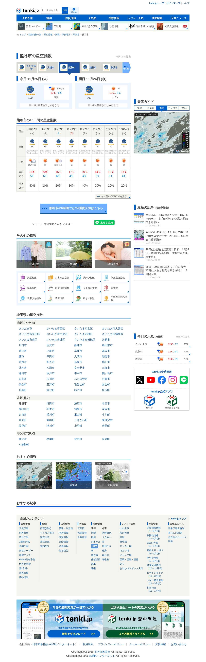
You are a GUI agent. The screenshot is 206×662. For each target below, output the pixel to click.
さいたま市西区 (56, 328)
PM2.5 (184, 108)
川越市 (106, 339)
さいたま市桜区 (83, 334)
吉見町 (23, 420)
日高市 (23, 378)
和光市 (50, 362)
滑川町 (50, 414)
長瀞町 (106, 439)
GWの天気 (156, 545)
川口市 (23, 345)
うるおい (106, 537)
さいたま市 (25, 328)
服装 (93, 537)
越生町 (106, 384)
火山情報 (63, 541)
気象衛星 (82, 532)
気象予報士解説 (176, 528)
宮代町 (50, 390)
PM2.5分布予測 (27, 559)
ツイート (37, 224)
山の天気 (124, 528)
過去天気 (45, 541)
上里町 (78, 425)
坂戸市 (50, 373)
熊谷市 (23, 403)
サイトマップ (173, 3)
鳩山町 (50, 420)
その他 (126, 68)
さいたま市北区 (83, 328)
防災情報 (70, 18)
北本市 (23, 367)
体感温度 (95, 559)
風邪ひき (106, 546)
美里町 (23, 425)
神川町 (50, 425)
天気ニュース (179, 18)
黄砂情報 (23, 577)
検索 (65, 10)
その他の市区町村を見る (114, 196)
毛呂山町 (79, 384)
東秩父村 (107, 420)
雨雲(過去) (45, 528)
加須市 (78, 403)
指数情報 (114, 18)
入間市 (78, 356)
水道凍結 (106, 532)
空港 (122, 537)
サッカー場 (125, 546)
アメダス (172, 108)
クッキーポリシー (140, 644)
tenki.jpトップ (156, 3)
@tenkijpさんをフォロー (58, 224)
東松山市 (24, 409)
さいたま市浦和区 (112, 334)
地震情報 (63, 532)
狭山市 (23, 350)
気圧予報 (23, 537)
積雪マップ (25, 555)
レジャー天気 (135, 18)
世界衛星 (82, 537)
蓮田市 (23, 373)
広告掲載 (160, 644)
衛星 (139, 108)
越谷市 (106, 350)
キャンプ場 (125, 555)
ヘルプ (186, 3)
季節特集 (157, 18)
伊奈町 (23, 384)
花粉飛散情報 (156, 530)
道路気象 (23, 573)
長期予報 (23, 546)
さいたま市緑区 (56, 339)
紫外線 (94, 555)
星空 (95, 546)
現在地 (74, 12)
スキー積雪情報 (156, 582)
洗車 (93, 564)
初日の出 (156, 589)
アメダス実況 (47, 532)
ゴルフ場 (124, 550)
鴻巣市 (78, 409)
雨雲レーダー (26, 550)
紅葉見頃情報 (156, 567)
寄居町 (106, 425)
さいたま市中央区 (57, 334)
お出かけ (95, 541)
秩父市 (23, 439)
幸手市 (78, 373)
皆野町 (78, 439)
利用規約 (88, 644)
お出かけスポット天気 (131, 568)
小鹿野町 (24, 444)
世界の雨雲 (25, 564)
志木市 (23, 362)
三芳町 (50, 384)
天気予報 (27, 18)
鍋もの (105, 555)
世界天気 (23, 532)
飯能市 (78, 345)
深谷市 (106, 409)
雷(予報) (23, 568)
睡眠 (93, 568)
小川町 (106, 414)
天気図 (92, 18)
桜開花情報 (156, 537)
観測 (49, 18)
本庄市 (106, 403)
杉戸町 (78, 390)
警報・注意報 (66, 528)
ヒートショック (156, 574)
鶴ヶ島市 (107, 373)
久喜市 (23, 414)
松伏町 (106, 390)
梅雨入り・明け (156, 552)
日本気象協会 (40, 644)
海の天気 (124, 532)
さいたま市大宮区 (112, 328)
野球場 (123, 541)
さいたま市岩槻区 (84, 339)
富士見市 (79, 367)
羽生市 (50, 409)
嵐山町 (78, 414)
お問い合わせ (179, 644)
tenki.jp (28, 11)
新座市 (78, 362)
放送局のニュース (177, 537)
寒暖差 (105, 559)
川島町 (23, 390)
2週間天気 (24, 541)
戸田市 (50, 356)
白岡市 (106, 378)
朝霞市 (106, 356)
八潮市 (50, 367)
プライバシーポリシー (111, 644)
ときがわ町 (80, 420)
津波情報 (63, 537)
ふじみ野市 (80, 378)
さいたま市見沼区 (29, 334)
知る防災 (63, 550)
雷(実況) (44, 546)
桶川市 (106, 362)
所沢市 (50, 345)
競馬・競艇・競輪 (129, 559)
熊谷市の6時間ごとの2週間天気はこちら (76, 208)
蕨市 (21, 356)
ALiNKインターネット (62, 644)
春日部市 (107, 345)
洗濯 (93, 532)
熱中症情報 (156, 560)
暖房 (104, 550)
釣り (122, 564)
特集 (170, 541)
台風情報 (63, 546)
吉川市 (50, 378)
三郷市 (106, 367)
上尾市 (50, 350)
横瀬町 (50, 439)
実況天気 (45, 537)
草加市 (78, 350)
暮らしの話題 (175, 532)
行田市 (50, 403)
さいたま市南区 (28, 339)
